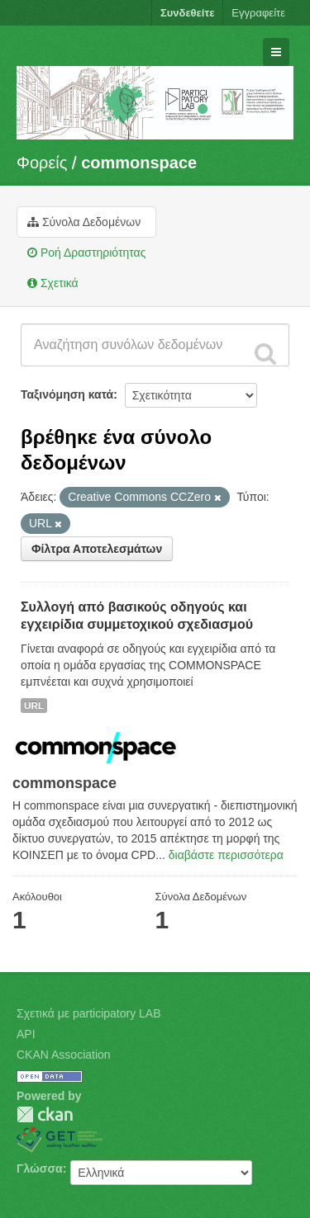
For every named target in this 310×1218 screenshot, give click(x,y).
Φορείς (42, 162)
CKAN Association (64, 1054)
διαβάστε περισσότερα (226, 855)
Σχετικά (53, 283)
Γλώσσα (40, 1168)
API (26, 1034)
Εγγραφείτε (258, 13)
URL (34, 705)
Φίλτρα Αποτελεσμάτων (96, 548)
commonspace (139, 162)
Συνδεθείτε (187, 13)
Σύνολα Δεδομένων (84, 222)
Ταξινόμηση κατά (67, 394)
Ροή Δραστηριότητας (86, 252)
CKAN (45, 1114)
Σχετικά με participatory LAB (89, 1013)
